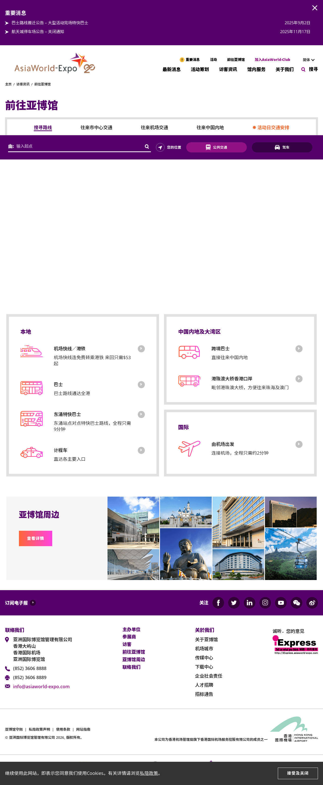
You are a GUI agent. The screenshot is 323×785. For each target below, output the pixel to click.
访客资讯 (228, 69)
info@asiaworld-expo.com (41, 686)
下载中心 (204, 667)
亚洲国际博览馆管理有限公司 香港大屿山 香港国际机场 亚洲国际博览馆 (42, 649)
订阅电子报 (16, 603)
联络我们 (131, 667)
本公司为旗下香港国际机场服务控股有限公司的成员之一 (210, 739)
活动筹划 (200, 69)
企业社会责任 (208, 676)
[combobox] (306, 59)
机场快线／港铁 (141, 348)
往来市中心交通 (96, 127)
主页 (8, 84)
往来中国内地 (210, 127)
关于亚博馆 (206, 639)
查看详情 (35, 538)
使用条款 (63, 729)
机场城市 (204, 648)
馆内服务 (256, 69)
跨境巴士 (299, 348)
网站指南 (83, 729)
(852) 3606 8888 (29, 668)
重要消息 (193, 59)
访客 (126, 644)
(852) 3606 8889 (29, 677)
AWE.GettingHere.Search (147, 146)
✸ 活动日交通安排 (270, 127)
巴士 (141, 384)
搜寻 (313, 69)
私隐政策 (149, 773)
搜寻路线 (43, 127)
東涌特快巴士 (141, 414)
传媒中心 (204, 658)
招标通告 (204, 694)
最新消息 (172, 69)
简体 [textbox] (306, 59)
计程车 (141, 450)
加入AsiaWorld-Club (272, 59)
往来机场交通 (154, 127)
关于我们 (285, 69)
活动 (213, 59)
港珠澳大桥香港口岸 (299, 378)
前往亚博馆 (236, 59)
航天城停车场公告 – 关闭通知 (38, 31)
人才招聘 (204, 685)
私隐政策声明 (39, 729)
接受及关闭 (298, 773)
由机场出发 (299, 444)
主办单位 (131, 629)
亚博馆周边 (133, 659)
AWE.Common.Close (315, 8)
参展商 (129, 636)
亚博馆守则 (14, 729)
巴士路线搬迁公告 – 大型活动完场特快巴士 (50, 23)
